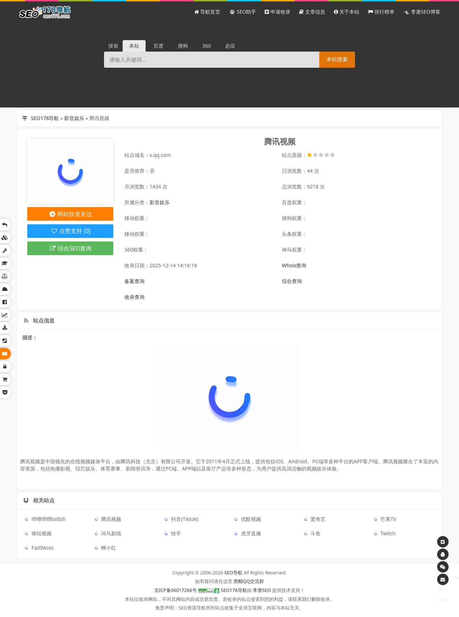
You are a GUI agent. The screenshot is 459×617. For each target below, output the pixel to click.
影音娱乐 (74, 118)
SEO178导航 (45, 118)
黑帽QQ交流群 (248, 581)
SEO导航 (233, 572)
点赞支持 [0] (70, 231)
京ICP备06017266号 (175, 590)
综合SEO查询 (70, 248)
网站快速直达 (70, 214)
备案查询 (134, 281)
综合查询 (292, 281)
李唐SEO (262, 590)
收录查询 (134, 296)
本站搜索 (337, 59)
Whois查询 (294, 265)
